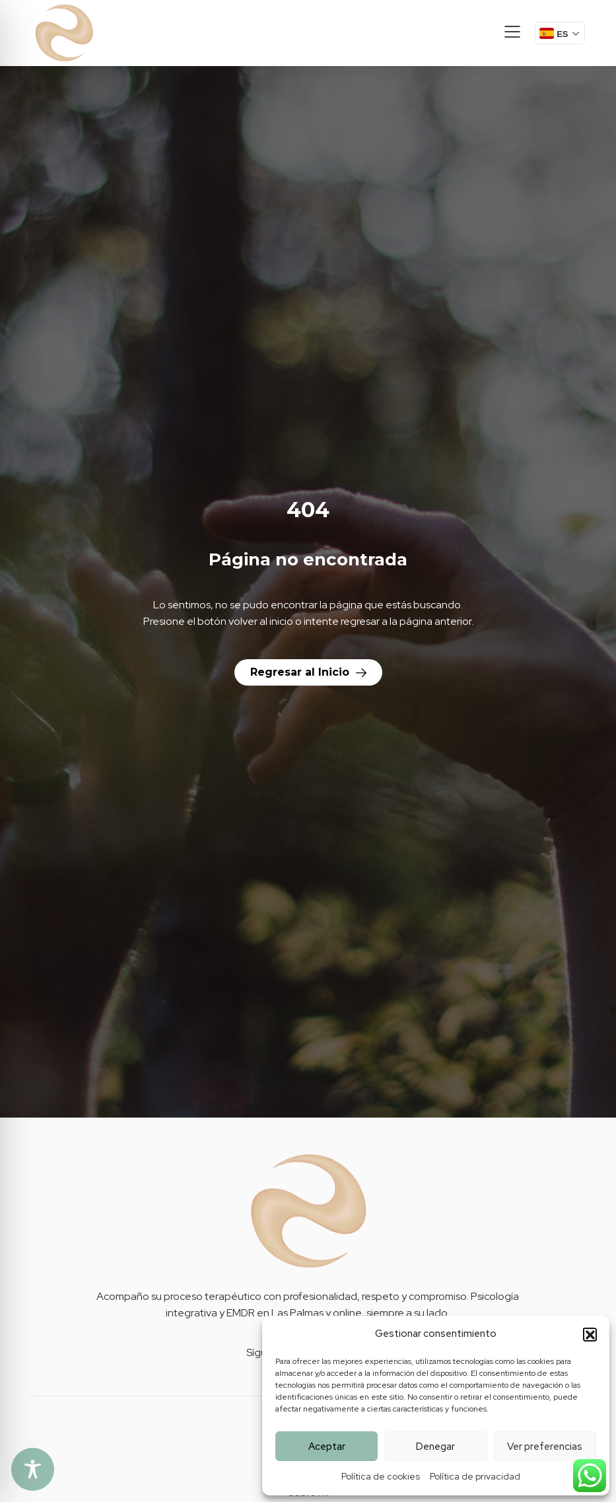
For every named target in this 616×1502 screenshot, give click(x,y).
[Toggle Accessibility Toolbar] (32, 1469)
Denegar (435, 1446)
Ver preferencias (544, 1446)
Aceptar (326, 1446)
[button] (589, 1334)
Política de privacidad (475, 1476)
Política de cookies (380, 1476)
